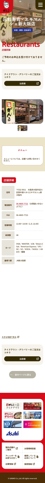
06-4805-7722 (22, 203)
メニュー (22, 150)
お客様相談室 (30, 448)
